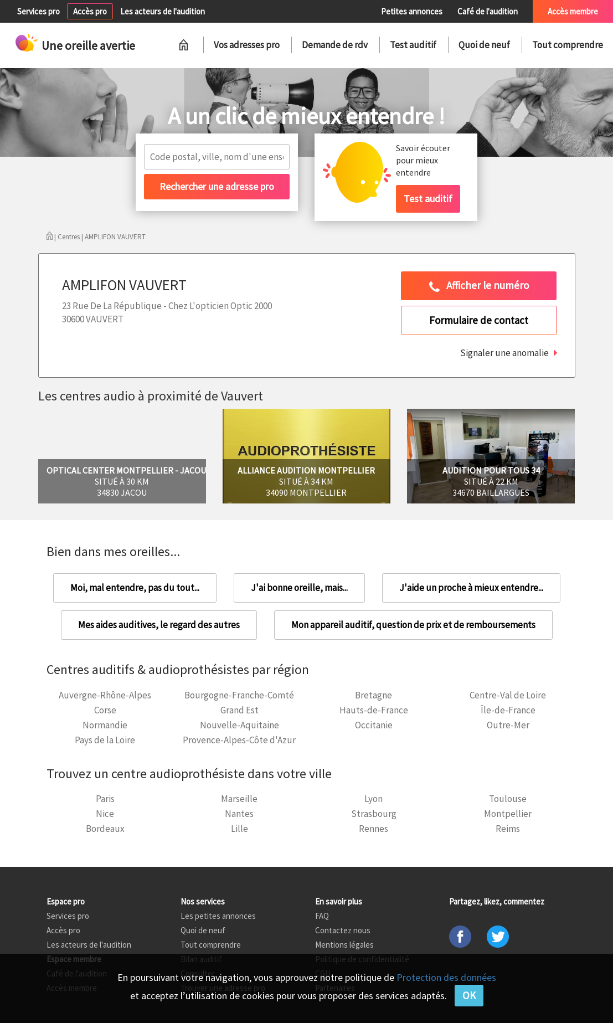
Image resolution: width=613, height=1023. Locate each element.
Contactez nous (342, 930)
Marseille (239, 799)
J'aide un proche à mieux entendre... (471, 588)
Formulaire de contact (478, 320)
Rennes (373, 828)
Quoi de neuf (484, 45)
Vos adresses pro (247, 45)
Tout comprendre (567, 45)
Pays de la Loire (105, 740)
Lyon (373, 799)
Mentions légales (344, 944)
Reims (508, 828)
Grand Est (239, 710)
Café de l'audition (487, 11)
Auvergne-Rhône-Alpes (105, 695)
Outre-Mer (508, 725)
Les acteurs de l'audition (162, 11)
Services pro (38, 11)
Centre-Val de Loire (508, 695)
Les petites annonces (218, 916)
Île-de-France (508, 710)
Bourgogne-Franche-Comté (239, 695)
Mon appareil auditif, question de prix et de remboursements (413, 625)
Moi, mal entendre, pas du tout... (134, 588)
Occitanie (374, 725)
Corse (105, 710)
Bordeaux (105, 828)
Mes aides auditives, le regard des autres (159, 625)
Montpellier (508, 814)
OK (469, 995)
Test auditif (413, 45)
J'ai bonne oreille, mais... (299, 588)
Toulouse (508, 799)
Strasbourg (373, 814)
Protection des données (446, 977)
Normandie (105, 725)
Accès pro (90, 11)
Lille (239, 828)
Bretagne (373, 695)
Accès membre (573, 11)
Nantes (239, 814)
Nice (105, 814)
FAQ (322, 916)
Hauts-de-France (373, 710)
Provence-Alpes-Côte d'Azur (239, 740)
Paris (105, 799)
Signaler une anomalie (504, 353)
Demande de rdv (335, 45)
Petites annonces (411, 11)
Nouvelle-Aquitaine (239, 725)
